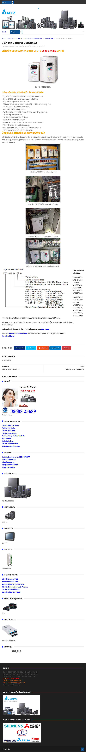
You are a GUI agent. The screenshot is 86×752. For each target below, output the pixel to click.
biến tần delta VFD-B (15, 39)
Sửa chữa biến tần (9, 460)
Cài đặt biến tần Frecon (11, 590)
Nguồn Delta (6, 439)
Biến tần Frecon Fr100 (10, 579)
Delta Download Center (11, 446)
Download (45, 329)
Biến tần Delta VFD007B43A (33, 39)
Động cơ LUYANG (8, 467)
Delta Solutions (8, 441)
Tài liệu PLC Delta (8, 428)
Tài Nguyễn (6, 749)
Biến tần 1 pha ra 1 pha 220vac (13, 584)
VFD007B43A (49, 39)
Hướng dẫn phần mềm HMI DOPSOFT (16, 457)
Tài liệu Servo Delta (9, 433)
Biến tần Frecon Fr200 (10, 582)
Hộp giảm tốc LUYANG (10, 465)
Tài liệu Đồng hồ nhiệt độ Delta (13, 436)
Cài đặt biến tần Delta (10, 444)
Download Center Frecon (11, 592)
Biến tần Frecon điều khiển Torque (15, 587)
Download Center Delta (18, 333)
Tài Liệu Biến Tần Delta (10, 426)
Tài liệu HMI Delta (8, 431)
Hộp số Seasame (8, 462)
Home (4, 32)
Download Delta (8, 336)
